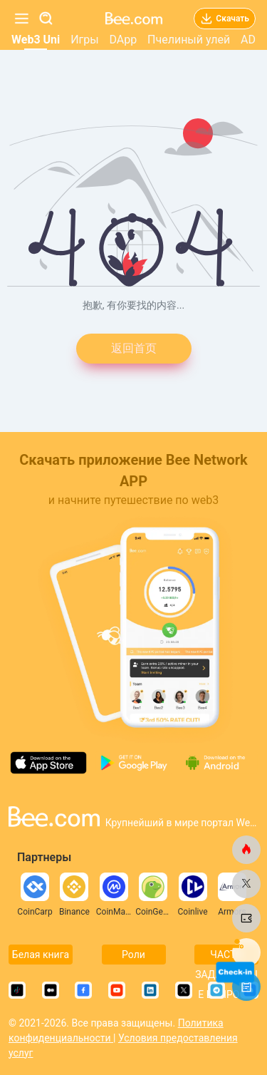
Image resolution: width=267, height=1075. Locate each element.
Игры (84, 39)
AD (248, 39)
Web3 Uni (35, 39)
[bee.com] (246, 849)
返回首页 (134, 348)
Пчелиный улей (188, 39)
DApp (123, 39)
